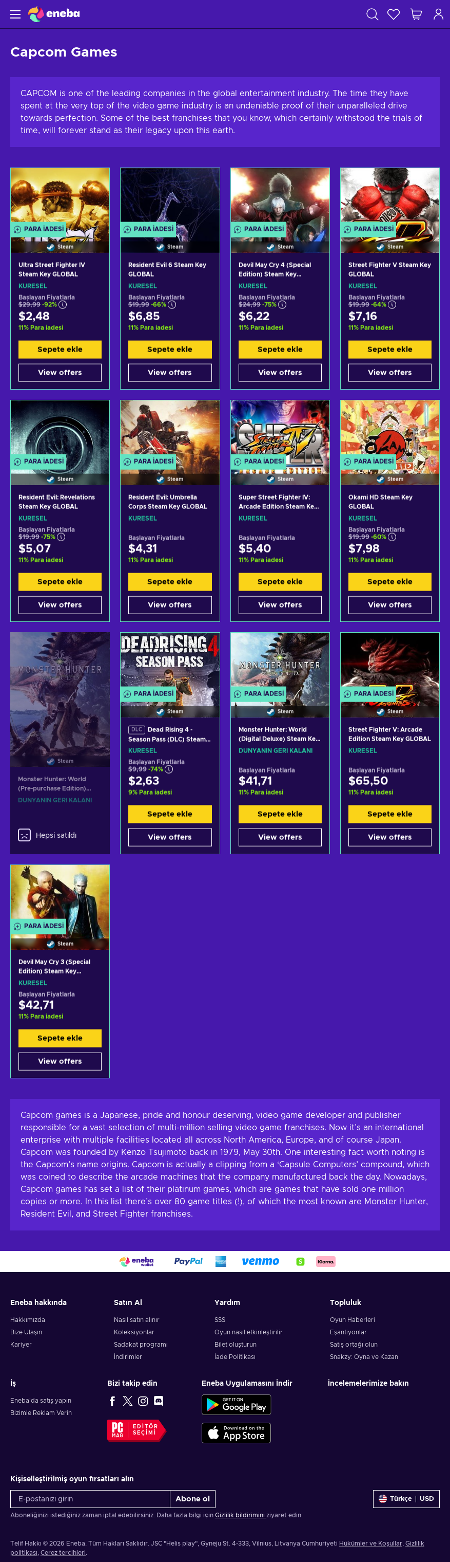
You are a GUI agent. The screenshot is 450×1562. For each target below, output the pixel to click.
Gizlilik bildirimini (240, 1515)
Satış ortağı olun (354, 1345)
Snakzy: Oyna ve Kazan (364, 1357)
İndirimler (128, 1357)
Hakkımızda (27, 1320)
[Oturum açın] (438, 14)
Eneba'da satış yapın (40, 1401)
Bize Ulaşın (26, 1332)
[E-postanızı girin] (90, 1499)
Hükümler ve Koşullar (370, 1543)
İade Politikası (235, 1357)
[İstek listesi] (393, 14)
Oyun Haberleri (352, 1320)
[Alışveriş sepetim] (416, 14)
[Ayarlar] (406, 1499)
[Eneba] (54, 14)
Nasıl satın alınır (137, 1320)
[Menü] (14, 14)
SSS (219, 1320)
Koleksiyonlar (134, 1332)
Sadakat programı (141, 1345)
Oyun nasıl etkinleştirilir (248, 1332)
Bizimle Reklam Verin (41, 1413)
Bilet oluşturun (235, 1345)
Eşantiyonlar (348, 1332)
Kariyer (21, 1345)
